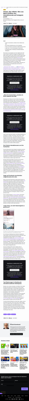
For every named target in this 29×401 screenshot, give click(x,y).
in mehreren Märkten (16, 194)
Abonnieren (24, 388)
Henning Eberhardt (23, 362)
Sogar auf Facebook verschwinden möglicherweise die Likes (15, 46)
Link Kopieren (14, 23)
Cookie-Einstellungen (18, 397)
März (18, 298)
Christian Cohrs (4, 362)
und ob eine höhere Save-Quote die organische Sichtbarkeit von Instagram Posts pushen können (13, 239)
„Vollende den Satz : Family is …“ (9, 66)
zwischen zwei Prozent (11, 163)
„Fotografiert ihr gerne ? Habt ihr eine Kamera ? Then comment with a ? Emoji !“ (14, 103)
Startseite (2, 7)
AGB (13, 397)
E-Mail (2, 384)
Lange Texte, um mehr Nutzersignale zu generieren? (14, 48)
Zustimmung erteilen (14, 82)
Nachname (16, 380)
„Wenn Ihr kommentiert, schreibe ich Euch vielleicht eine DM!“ (14, 43)
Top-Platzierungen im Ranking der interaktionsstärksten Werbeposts (14, 50)
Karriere (8, 395)
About (5, 395)
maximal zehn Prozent (20, 163)
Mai (7, 298)
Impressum (26, 395)
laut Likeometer (22, 166)
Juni (6, 298)
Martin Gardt (3, 349)
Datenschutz (9, 397)
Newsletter (18, 395)
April (15, 298)
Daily (5, 7)
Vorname (2, 380)
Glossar (22, 395)
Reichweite (19, 57)
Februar (11, 298)
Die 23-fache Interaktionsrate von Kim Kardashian (13, 45)
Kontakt (15, 395)
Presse (12, 395)
